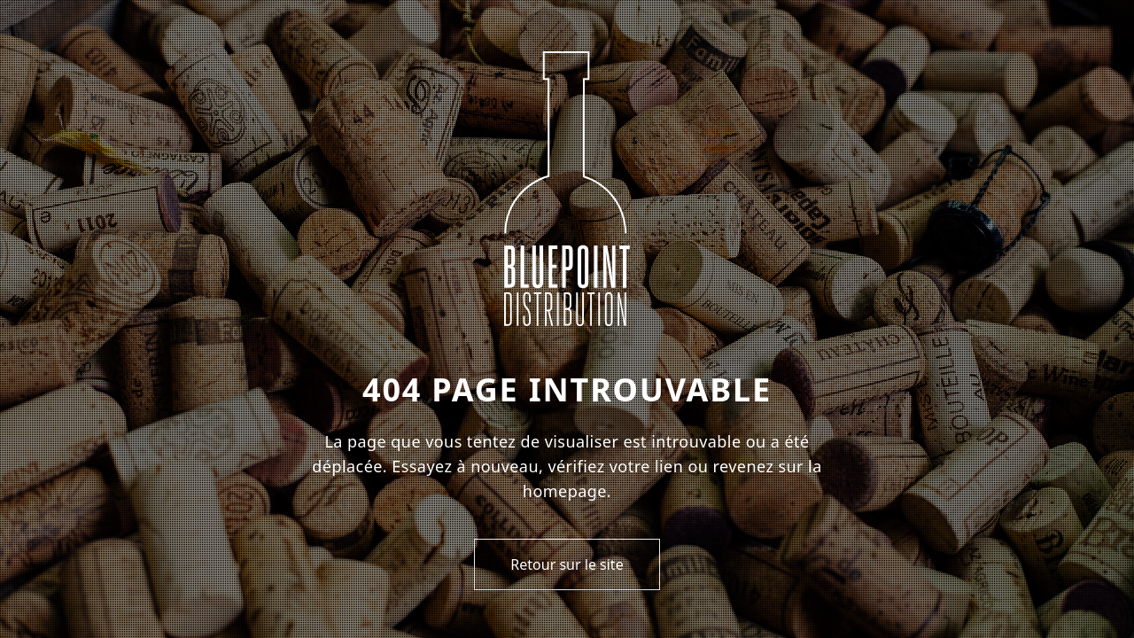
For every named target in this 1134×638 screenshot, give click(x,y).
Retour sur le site (566, 564)
